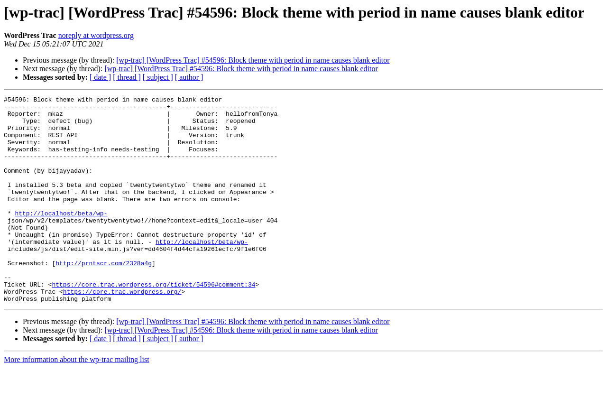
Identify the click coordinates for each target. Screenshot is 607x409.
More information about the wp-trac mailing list (76, 401)
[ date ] (100, 77)
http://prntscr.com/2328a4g (103, 297)
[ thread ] (127, 77)
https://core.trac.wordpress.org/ (122, 331)
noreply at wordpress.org (96, 35)
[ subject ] (158, 77)
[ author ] (189, 77)
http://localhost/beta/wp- (61, 237)
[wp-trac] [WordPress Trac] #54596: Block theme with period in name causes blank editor (252, 60)
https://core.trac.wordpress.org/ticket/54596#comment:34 (153, 322)
